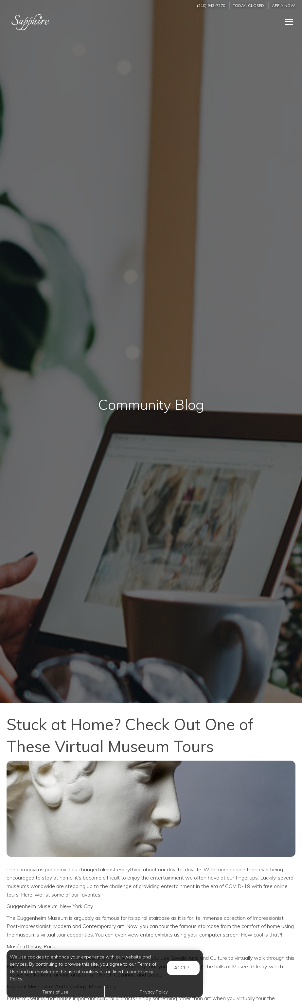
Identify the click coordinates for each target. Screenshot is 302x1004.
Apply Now (283, 5)
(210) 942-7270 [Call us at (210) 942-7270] (211, 5)
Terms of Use (55, 992)
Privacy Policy (154, 992)
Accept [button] (183, 968)
